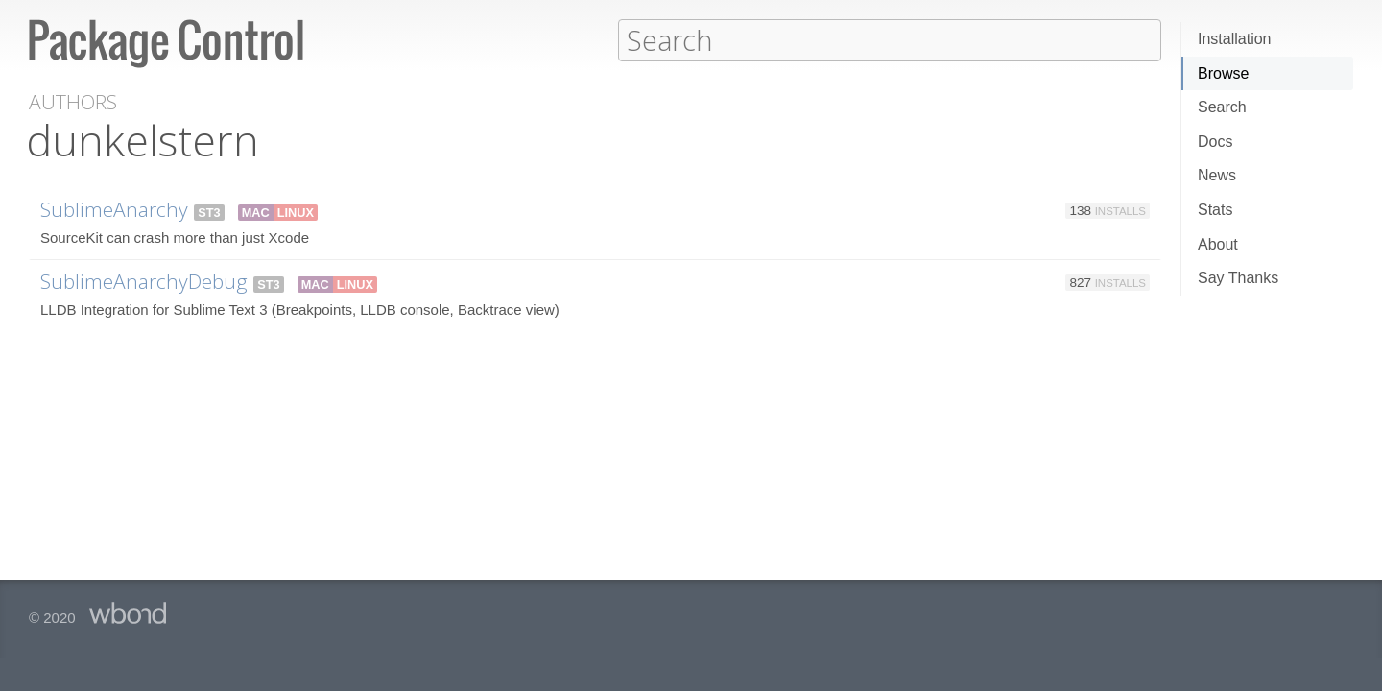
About (1218, 244)
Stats (1215, 210)
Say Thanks (1238, 278)
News (1217, 175)
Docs (1215, 141)
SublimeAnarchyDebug (144, 280)
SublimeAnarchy (114, 208)
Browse (1223, 73)
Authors (73, 101)
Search (1222, 107)
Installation (1235, 39)
